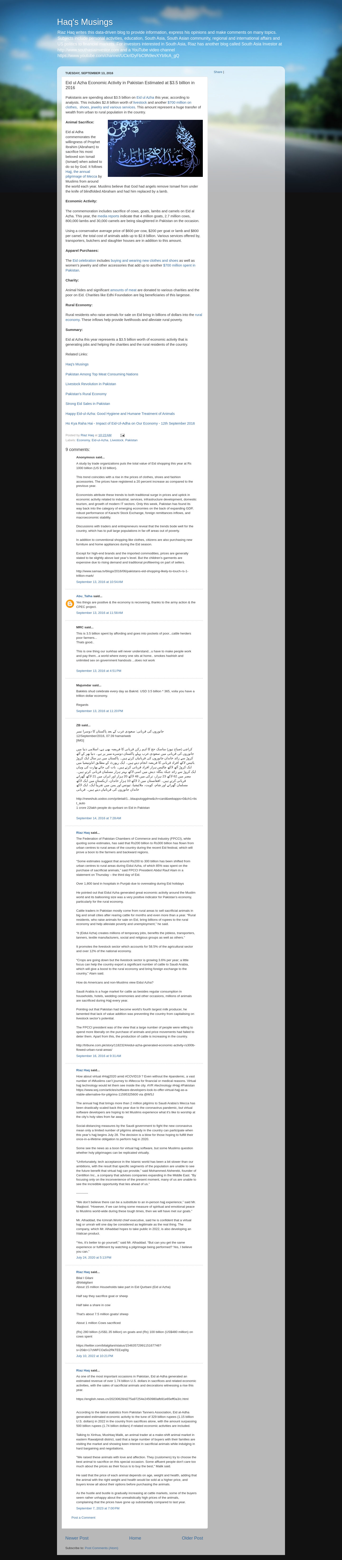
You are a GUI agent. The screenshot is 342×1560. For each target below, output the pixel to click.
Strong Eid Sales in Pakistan (88, 404)
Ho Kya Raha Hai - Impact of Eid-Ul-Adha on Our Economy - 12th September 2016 (130, 423)
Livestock (116, 440)
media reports (108, 216)
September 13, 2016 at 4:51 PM (98, 671)
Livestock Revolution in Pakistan (91, 384)
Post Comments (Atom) (101, 1548)
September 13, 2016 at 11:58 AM (99, 613)
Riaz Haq (83, 832)
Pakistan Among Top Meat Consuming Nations (102, 374)
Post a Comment (83, 1517)
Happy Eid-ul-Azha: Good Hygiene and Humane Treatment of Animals (120, 414)
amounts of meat (123, 290)
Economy (83, 440)
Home (135, 1538)
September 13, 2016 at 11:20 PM (99, 711)
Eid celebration (84, 260)
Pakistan (131, 440)
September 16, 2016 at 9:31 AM (98, 1056)
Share (218, 72)
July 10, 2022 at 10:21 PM (94, 1356)
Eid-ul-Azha (100, 440)
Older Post (192, 1538)
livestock (140, 102)
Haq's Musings (85, 22)
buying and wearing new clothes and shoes (144, 260)
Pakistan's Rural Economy (86, 394)
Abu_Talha (84, 596)
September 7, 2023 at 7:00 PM (97, 1508)
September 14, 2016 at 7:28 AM (98, 818)
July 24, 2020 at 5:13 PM (93, 1257)
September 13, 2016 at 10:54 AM (99, 582)
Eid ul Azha (145, 97)
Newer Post (77, 1538)
